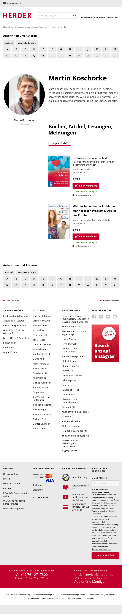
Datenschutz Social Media (53, 598)
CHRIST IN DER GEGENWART (69, 350)
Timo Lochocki (40, 373)
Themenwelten (13, 310)
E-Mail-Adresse (99, 477)
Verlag (8, 468)
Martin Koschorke (58, 27)
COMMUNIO (68, 370)
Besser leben (9, 342)
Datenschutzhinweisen (101, 549)
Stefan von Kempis (42, 344)
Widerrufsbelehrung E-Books (73, 594)
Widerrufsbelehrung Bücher (45, 594)
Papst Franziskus (41, 363)
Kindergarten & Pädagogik (16, 316)
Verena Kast (39, 330)
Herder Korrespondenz (73, 356)
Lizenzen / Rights (11, 483)
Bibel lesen (67, 385)
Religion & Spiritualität (14, 325)
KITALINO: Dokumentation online (16, 494)
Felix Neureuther (41, 335)
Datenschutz (33, 598)
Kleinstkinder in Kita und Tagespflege (74, 333)
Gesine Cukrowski (41, 320)
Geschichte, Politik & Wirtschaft (13, 332)
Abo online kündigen (90, 581)
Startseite (19, 27)
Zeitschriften (71, 310)
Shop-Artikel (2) (59, 143)
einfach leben (69, 361)
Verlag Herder (102, 310)
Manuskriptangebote (13, 508)
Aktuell (9, 42)
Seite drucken (13, 300)
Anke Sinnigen (40, 409)
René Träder (39, 339)
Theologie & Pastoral (13, 320)
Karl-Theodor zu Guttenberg (41, 398)
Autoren (39, 310)
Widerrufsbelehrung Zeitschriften (103, 594)
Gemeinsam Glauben (72, 375)
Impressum (89, 598)
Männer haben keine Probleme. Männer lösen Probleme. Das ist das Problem (94, 211)
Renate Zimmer (40, 387)
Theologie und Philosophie (75, 435)
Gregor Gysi (38, 392)
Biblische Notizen (71, 426)
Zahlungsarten (43, 468)
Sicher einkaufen (74, 468)
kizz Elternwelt (69, 343)
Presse (6, 478)
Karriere (7, 488)
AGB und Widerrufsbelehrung (18, 594)
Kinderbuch (9, 347)
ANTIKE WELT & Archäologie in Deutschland (70, 443)
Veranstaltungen (27, 42)
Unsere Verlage (11, 474)
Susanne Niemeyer (42, 414)
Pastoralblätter (69, 407)
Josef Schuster (40, 349)
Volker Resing (39, 377)
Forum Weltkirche (71, 421)
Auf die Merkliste (83, 195)
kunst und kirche (70, 389)
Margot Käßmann (41, 423)
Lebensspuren (69, 380)
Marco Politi (38, 358)
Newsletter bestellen (99, 470)
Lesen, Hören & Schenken (16, 338)
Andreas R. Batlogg (42, 316)
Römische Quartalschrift (74, 430)
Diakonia (66, 416)
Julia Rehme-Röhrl (42, 404)
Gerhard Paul (39, 419)
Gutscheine (40, 497)
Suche (41, 11)
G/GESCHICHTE (69, 451)
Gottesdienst (68, 394)
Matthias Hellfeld (41, 354)
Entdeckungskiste (71, 326)
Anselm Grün (39, 368)
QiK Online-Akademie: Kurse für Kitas (14, 502)
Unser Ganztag (69, 339)
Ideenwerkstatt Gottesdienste (69, 401)
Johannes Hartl (40, 325)
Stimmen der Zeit (70, 366)
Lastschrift (38, 489)
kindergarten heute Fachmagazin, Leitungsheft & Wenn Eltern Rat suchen (75, 319)
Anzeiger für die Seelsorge (75, 411)
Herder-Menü (14, 3)
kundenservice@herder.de (93, 574)
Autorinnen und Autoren (35, 27)
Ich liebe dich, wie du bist (90, 158)
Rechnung (38, 485)
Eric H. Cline (39, 428)
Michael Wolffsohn (42, 382)
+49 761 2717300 (34, 574)
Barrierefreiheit (74, 598)
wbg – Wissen (10, 352)
